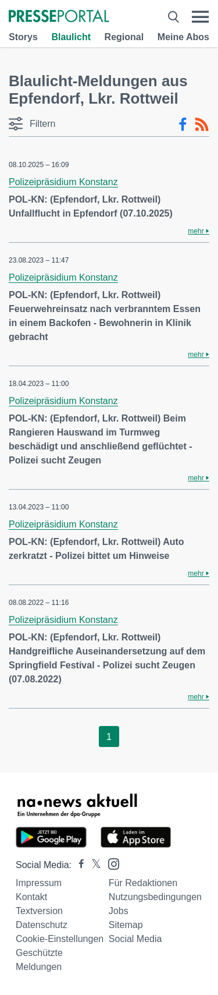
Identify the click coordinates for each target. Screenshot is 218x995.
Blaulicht (71, 37)
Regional (124, 37)
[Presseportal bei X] (92, 865)
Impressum (39, 883)
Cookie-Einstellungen (59, 939)
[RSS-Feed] (201, 124)
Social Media (135, 939)
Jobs (118, 911)
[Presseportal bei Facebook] (78, 865)
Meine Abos (183, 37)
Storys (23, 37)
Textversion (39, 911)
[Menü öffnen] (200, 16)
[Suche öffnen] (173, 16)
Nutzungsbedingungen (155, 897)
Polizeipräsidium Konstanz (63, 182)
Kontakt (31, 897)
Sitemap (126, 925)
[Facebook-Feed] (182, 124)
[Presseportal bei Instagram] (110, 863)
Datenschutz (41, 925)
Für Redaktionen (143, 883)
